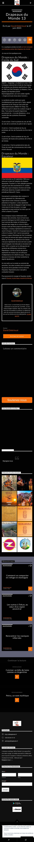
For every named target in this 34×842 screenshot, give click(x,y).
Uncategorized (17, 11)
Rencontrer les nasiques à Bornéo (17, 637)
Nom (4, 771)
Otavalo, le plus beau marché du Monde (19, 278)
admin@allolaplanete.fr (11, 741)
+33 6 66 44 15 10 (10, 737)
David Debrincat (18, 26)
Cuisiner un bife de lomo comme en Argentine (17, 671)
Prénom (4, 777)
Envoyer (5, 789)
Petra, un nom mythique (17, 695)
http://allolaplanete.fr (11, 734)
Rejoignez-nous (7, 450)
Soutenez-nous (17, 400)
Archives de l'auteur (17, 336)
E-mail (4, 781)
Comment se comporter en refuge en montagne (17, 576)
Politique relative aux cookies (21, 834)
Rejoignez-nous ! (7, 760)
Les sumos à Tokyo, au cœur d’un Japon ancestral (17, 606)
